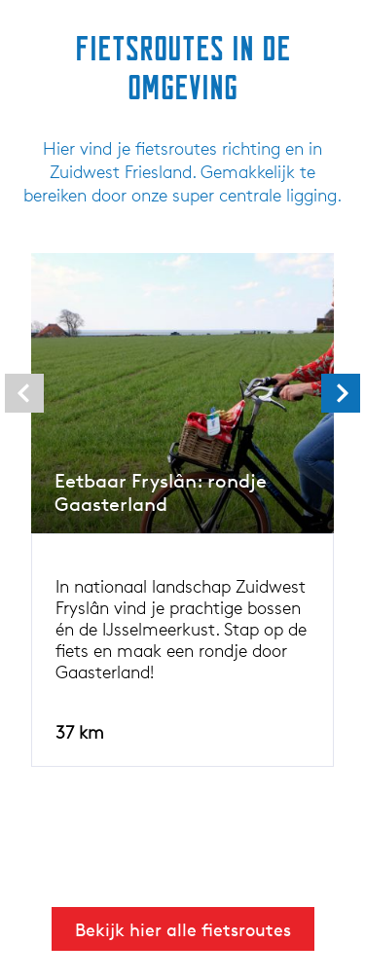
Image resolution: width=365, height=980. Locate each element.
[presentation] (24, 393)
